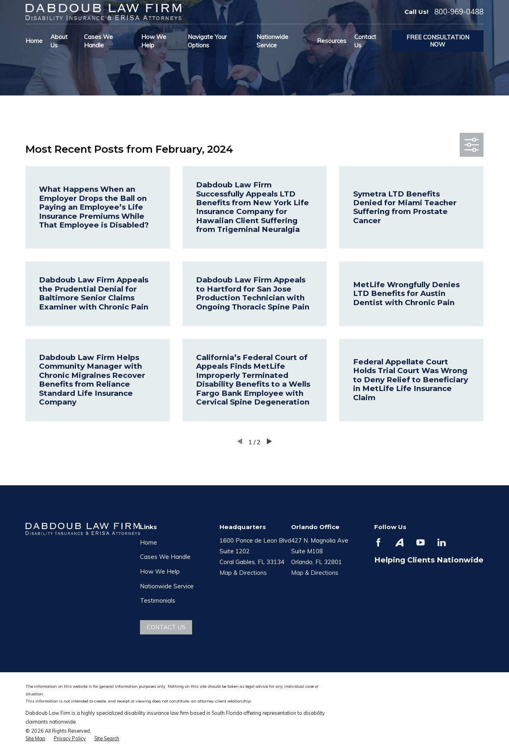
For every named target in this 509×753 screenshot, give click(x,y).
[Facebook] (378, 542)
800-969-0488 (459, 12)
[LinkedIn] (441, 542)
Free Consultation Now (437, 40)
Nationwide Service (167, 586)
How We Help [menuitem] (153, 41)
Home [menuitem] (34, 41)
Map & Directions (243, 572)
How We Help (160, 571)
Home (148, 542)
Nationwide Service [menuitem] (272, 41)
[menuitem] (35, 738)
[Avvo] (399, 542)
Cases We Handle (165, 556)
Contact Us (166, 627)
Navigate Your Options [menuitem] (207, 41)
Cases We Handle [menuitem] (98, 41)
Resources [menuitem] (331, 41)
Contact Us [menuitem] (365, 41)
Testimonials (157, 600)
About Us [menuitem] (59, 41)
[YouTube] (420, 542)
